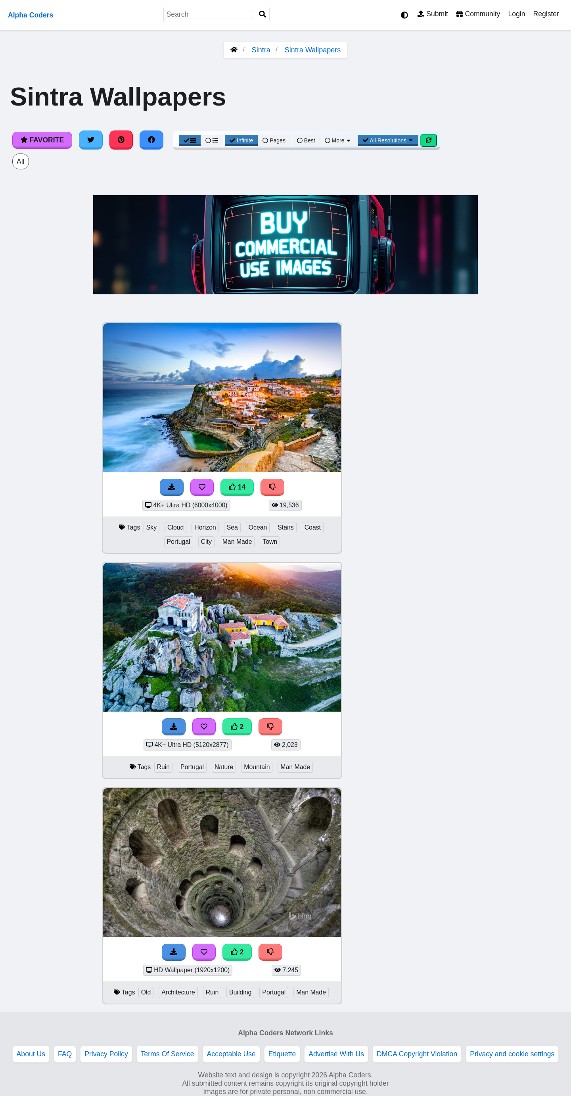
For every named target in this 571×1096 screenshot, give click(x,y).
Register (546, 14)
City (206, 541)
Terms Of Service (167, 1054)
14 (237, 487)
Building (240, 992)
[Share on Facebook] (151, 140)
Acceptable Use (231, 1054)
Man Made (237, 541)
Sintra (261, 50)
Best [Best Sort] (306, 140)
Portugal (178, 541)
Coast (313, 527)
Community (478, 14)
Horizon (205, 527)
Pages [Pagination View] (274, 140)
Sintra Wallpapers (313, 50)
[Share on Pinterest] (121, 140)
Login (516, 14)
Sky (151, 527)
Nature (224, 767)
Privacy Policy (106, 1054)
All (21, 161)
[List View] (212, 140)
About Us (31, 1054)
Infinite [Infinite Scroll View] (241, 140)
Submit (433, 14)
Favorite (42, 140)
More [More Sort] (338, 140)
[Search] (262, 14)
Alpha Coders (30, 15)
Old (146, 992)
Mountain (257, 767)
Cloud (175, 527)
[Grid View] (190, 140)
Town (270, 541)
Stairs (285, 527)
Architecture (178, 992)
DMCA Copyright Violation (417, 1054)
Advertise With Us (336, 1054)
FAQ (65, 1054)
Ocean (258, 527)
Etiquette (282, 1054)
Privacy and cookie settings (512, 1054)
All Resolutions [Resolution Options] (388, 140)
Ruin (163, 767)
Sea (232, 527)
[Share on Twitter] (91, 140)
